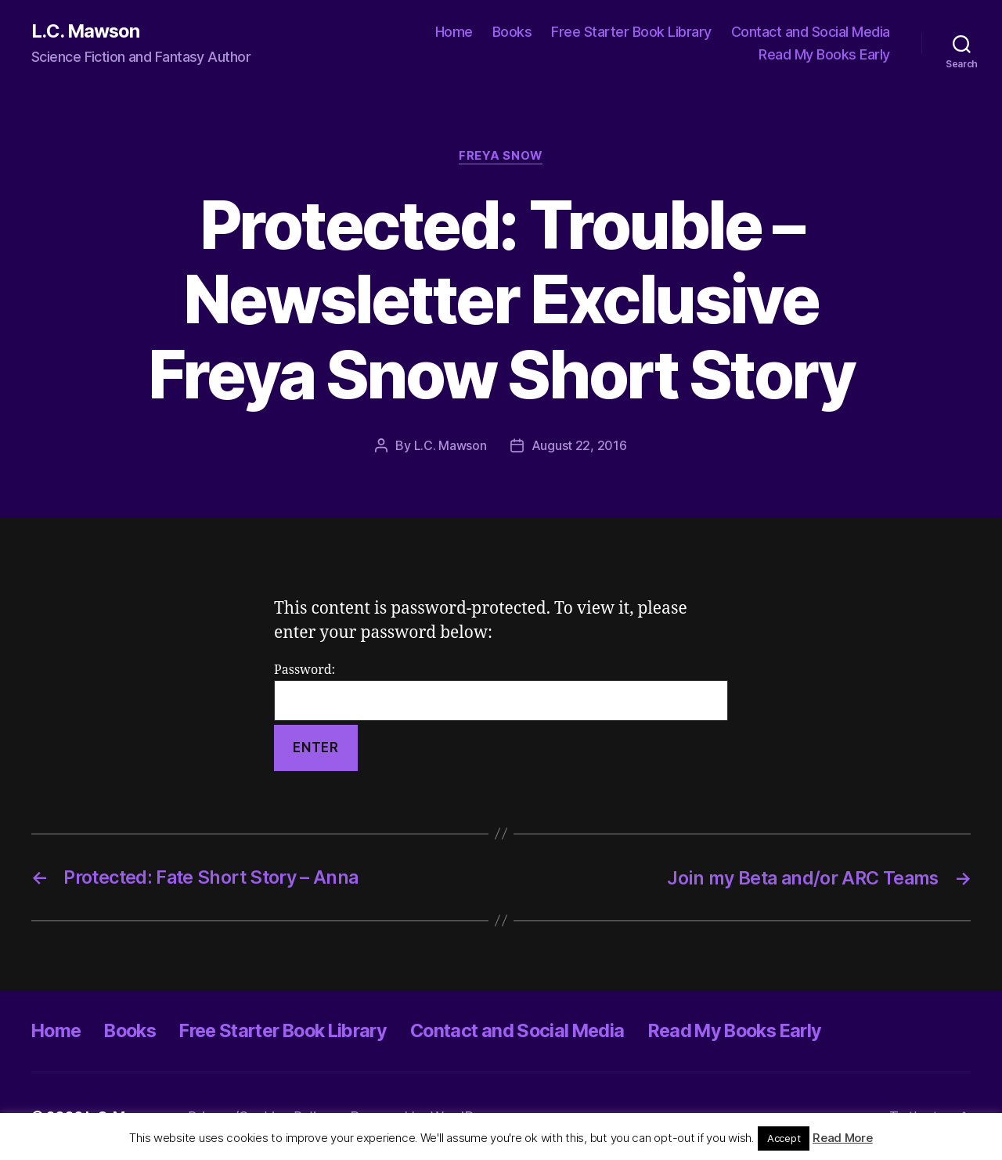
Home (454, 31)
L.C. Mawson (86, 31)
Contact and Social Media (810, 31)
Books (512, 31)
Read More (843, 1137)
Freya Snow (501, 157)
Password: (501, 692)
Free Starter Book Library (631, 31)
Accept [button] (783, 1138)
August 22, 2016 (579, 446)
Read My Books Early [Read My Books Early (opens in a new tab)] (824, 55)
